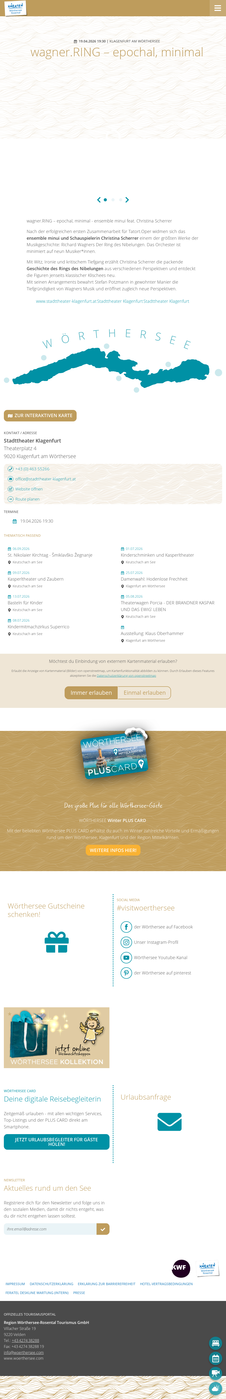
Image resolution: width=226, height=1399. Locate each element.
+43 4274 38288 (25, 1340)
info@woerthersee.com (24, 1352)
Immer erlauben (91, 692)
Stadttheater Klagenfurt (120, 301)
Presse (79, 1292)
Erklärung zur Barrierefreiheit (106, 1284)
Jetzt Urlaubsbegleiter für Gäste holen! (56, 1141)
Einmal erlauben (145, 692)
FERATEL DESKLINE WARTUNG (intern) (37, 1292)
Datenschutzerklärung (51, 1284)
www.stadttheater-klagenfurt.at (66, 301)
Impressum (15, 1284)
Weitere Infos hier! (113, 850)
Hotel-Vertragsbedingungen (166, 1284)
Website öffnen (25, 489)
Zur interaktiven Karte (40, 415)
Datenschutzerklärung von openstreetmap (126, 675)
